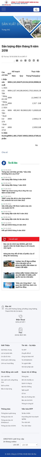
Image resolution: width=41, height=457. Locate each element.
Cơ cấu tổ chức (6, 356)
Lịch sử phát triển (6, 353)
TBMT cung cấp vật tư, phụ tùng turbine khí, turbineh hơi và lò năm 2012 (16, 199)
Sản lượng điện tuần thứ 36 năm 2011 (15, 219)
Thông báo (25, 376)
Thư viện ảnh (26, 422)
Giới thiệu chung (6, 350)
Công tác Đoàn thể (27, 356)
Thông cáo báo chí (7, 417)
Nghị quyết (25, 390)
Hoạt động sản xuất (9, 372)
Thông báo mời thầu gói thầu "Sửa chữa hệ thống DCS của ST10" (16, 173)
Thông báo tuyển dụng (8, 413)
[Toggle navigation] (4, 8)
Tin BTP (24, 350)
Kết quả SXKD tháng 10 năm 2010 (14, 225)
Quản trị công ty (27, 383)
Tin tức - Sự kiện (29, 345)
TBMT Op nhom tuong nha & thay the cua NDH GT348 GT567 (17, 192)
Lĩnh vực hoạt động (7, 363)
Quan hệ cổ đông (29, 372)
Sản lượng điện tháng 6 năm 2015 (14, 179)
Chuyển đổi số (26, 353)
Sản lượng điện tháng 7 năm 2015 (14, 185)
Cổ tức (24, 393)
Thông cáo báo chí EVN (8, 426)
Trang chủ (6, 29)
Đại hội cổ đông (27, 387)
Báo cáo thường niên (28, 397)
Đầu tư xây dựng (6, 389)
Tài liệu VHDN (26, 413)
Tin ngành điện (26, 363)
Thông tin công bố (27, 404)
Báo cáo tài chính (27, 400)
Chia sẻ (5, 152)
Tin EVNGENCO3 (27, 360)
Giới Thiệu (5, 345)
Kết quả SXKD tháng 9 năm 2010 (13, 230)
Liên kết (16, 445)
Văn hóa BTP (27, 409)
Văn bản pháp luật (27, 367)
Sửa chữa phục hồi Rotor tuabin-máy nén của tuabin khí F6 (17, 207)
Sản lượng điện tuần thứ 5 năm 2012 (15, 213)
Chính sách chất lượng (8, 360)
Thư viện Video (26, 426)
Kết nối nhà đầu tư (28, 380)
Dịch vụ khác (5, 385)
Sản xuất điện (5, 376)
